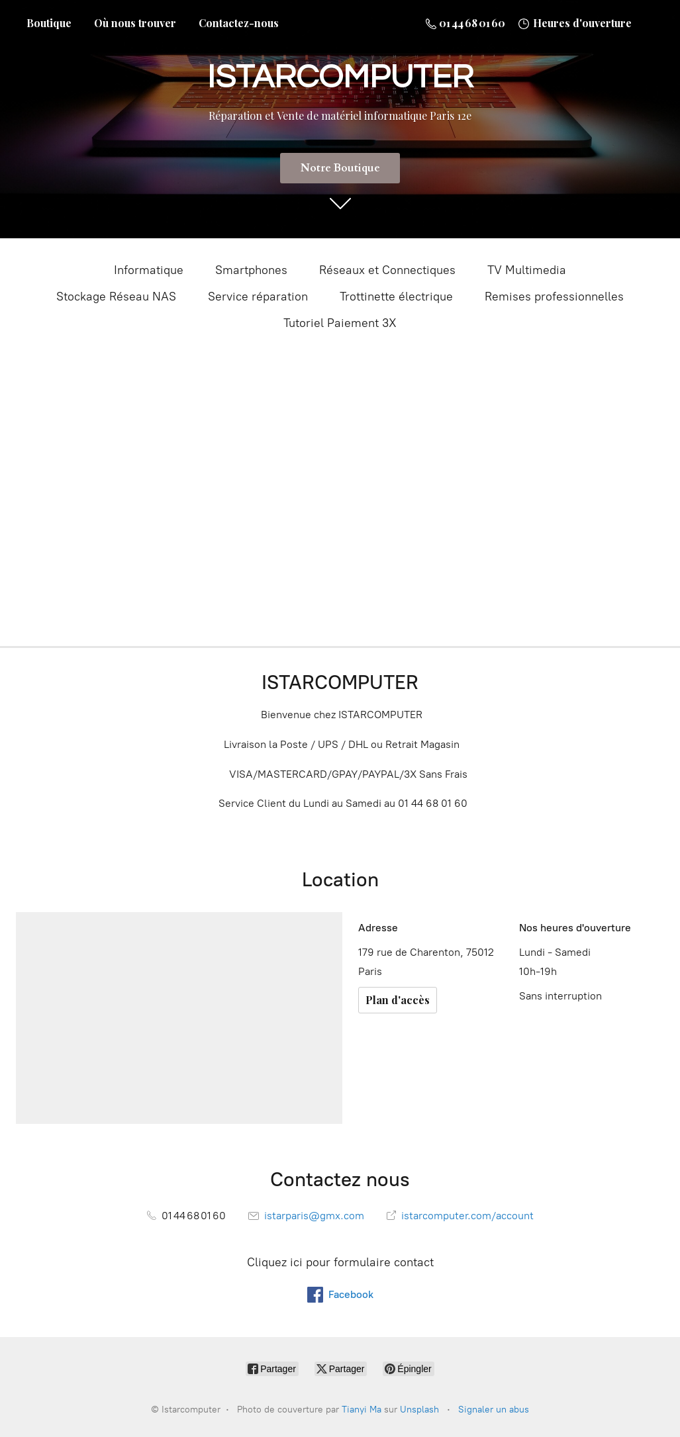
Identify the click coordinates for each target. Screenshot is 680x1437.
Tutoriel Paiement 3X (340, 323)
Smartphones (251, 270)
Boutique (49, 23)
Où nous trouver (135, 23)
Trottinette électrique (396, 296)
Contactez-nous (239, 23)
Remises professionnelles (554, 296)
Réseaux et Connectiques (387, 270)
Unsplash (419, 1409)
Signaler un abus (493, 1409)
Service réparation (258, 296)
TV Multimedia (526, 270)
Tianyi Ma (361, 1409)
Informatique (148, 270)
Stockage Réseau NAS (116, 296)
